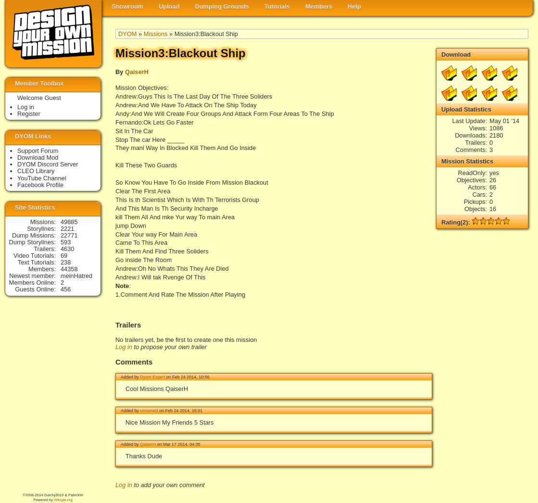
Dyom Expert (152, 377)
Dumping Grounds (222, 6)
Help (354, 6)
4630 (67, 248)
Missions (156, 34)
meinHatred (76, 275)
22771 (69, 235)
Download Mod (37, 157)
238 (66, 262)
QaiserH (137, 71)
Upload (169, 6)
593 (66, 242)
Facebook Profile (40, 185)
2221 (67, 228)
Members (318, 6)
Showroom (127, 6)
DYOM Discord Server (47, 164)
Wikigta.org (63, 500)
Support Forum (37, 150)
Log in (123, 347)
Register (28, 113)
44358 (69, 269)
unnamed (149, 410)
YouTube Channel (41, 178)
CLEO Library (36, 171)
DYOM (127, 34)
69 (64, 255)
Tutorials (277, 6)
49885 (69, 222)
